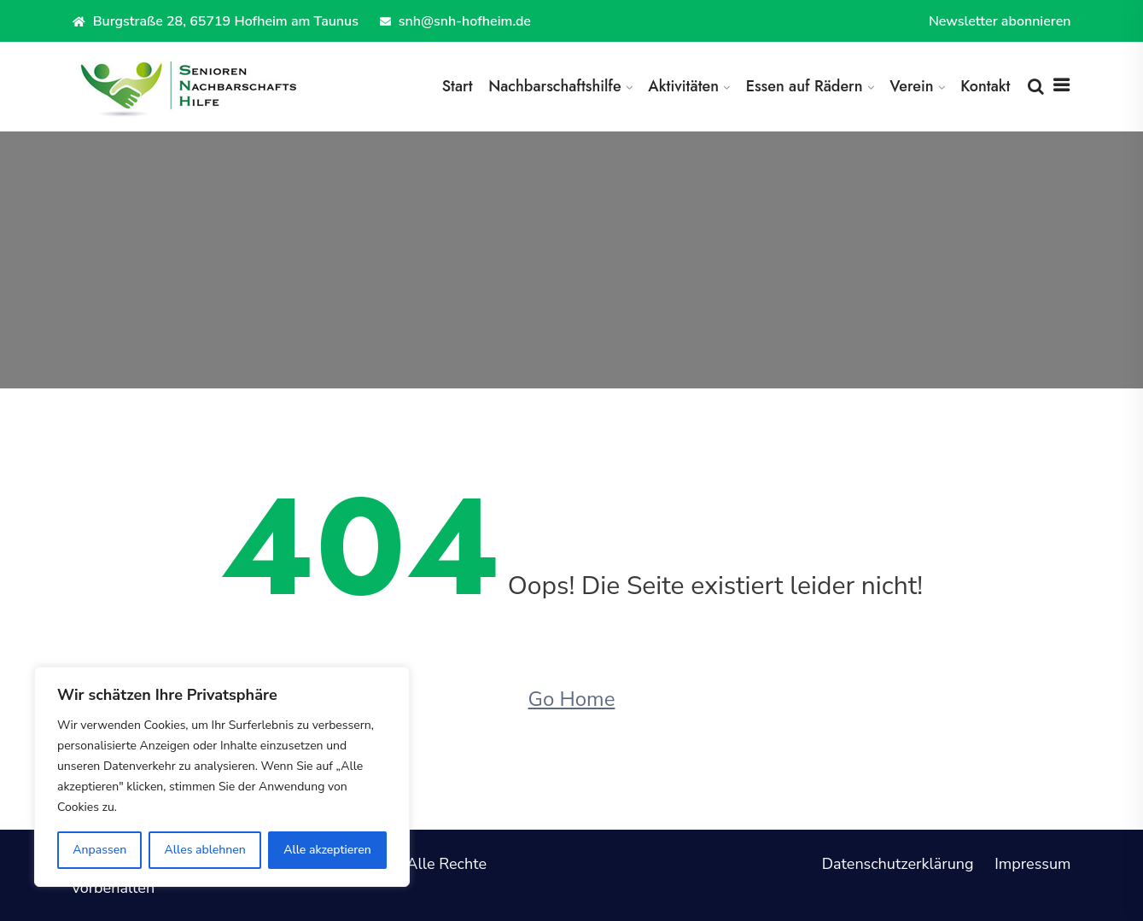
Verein (911, 86)
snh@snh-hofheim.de (455, 21)
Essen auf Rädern (804, 86)
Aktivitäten (683, 86)
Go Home (571, 699)
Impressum (1032, 864)
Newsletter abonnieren (1000, 21)
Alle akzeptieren (327, 850)
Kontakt (985, 86)
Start (457, 86)
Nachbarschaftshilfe (554, 86)
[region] (222, 777)
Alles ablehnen (205, 850)
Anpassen (99, 850)
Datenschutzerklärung (898, 864)
